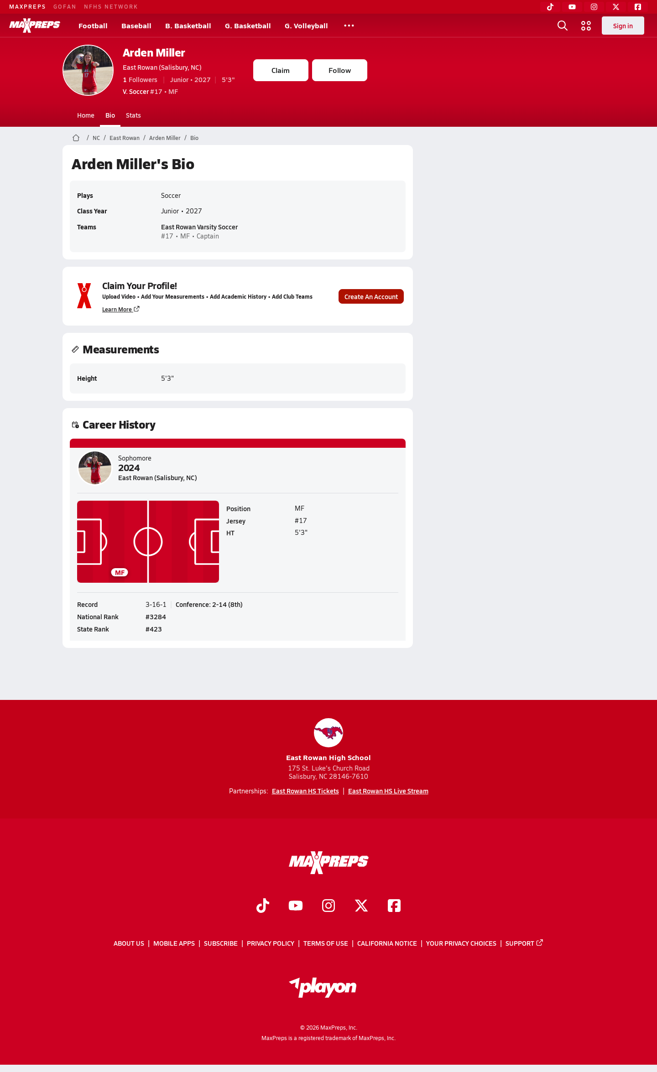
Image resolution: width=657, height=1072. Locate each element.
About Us (129, 943)
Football (93, 25)
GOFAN (65, 6)
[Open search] (562, 25)
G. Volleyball (306, 25)
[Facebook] (638, 7)
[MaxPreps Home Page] (76, 137)
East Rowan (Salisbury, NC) (162, 67)
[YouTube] (572, 7)
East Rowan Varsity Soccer (199, 226)
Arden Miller (154, 52)
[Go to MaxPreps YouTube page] (295, 906)
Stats (133, 114)
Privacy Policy (270, 943)
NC (96, 137)
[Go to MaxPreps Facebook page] (394, 906)
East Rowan (125, 137)
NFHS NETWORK (111, 6)
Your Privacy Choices (461, 943)
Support (525, 943)
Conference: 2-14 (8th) (209, 604)
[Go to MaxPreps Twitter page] (361, 906)
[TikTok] (550, 7)
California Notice (387, 943)
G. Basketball (248, 25)
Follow (339, 70)
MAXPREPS (27, 6)
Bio (110, 114)
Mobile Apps (174, 943)
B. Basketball (188, 25)
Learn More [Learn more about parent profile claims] (121, 308)
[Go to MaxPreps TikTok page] (263, 906)
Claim (280, 70)
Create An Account (371, 295)
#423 (154, 628)
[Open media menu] (586, 25)
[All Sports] (349, 25)
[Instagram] (594, 7)
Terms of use (325, 943)
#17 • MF (150, 91)
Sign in (623, 25)
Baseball (136, 25)
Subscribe (221, 943)
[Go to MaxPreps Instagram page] (328, 906)
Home (85, 114)
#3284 (156, 616)
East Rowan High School (328, 740)
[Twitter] (616, 7)
